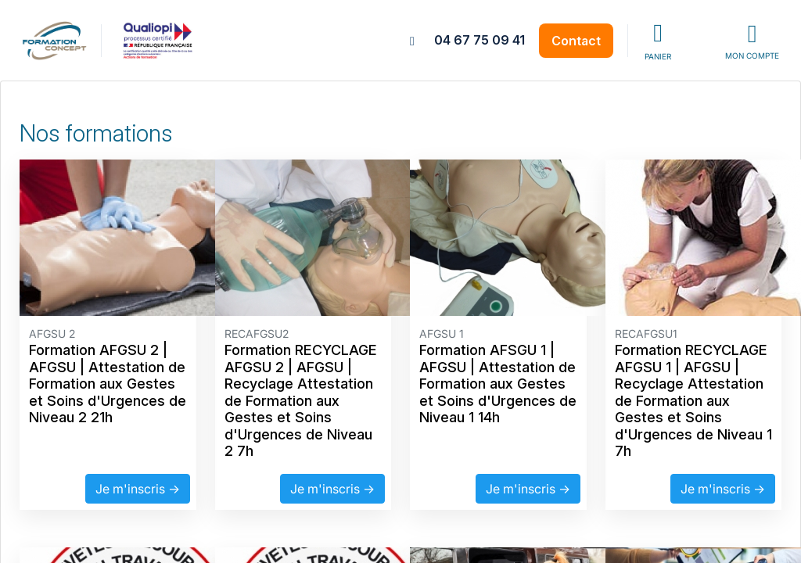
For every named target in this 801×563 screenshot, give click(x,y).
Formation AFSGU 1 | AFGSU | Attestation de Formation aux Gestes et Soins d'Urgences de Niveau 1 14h (498, 383)
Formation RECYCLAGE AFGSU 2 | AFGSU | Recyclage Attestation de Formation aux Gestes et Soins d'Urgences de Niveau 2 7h (300, 400)
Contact (576, 40)
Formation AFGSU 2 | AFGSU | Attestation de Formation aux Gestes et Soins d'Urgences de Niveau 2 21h (107, 383)
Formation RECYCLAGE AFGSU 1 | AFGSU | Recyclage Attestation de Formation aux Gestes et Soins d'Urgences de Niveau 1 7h (693, 400)
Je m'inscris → (137, 489)
